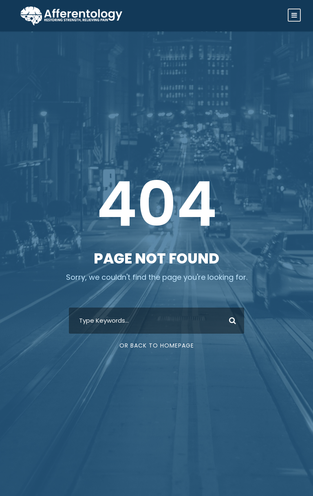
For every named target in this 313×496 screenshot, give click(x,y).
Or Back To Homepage (156, 345)
